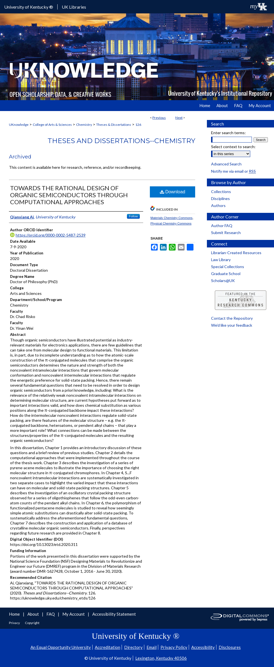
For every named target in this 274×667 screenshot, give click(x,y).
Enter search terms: (228, 132)
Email (152, 647)
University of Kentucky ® (28, 6)
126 (138, 124)
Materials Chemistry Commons (171, 218)
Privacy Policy (173, 647)
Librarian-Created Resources (236, 252)
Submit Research (226, 232)
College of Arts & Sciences (52, 124)
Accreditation (107, 647)
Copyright (32, 623)
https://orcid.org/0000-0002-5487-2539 (51, 235)
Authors (218, 205)
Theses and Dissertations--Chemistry (121, 141)
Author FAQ (221, 225)
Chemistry (84, 124)
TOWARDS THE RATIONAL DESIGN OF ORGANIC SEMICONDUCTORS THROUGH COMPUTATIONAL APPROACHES (69, 195)
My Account (74, 614)
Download (172, 191)
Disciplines (220, 198)
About (33, 614)
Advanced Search (226, 164)
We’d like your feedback (231, 325)
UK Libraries (74, 6)
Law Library (221, 259)
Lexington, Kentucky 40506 (161, 658)
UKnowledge (19, 124)
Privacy (14, 623)
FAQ (51, 614)
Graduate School (225, 273)
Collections (221, 191)
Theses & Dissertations (113, 124)
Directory (133, 647)
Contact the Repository (232, 318)
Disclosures (230, 647)
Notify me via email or (233, 171)
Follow (133, 216)
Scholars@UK (223, 280)
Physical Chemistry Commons (171, 223)
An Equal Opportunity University (60, 647)
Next (179, 117)
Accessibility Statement (114, 614)
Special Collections (227, 266)
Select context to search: (233, 146)
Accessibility (203, 647)
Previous (159, 117)
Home (15, 614)
